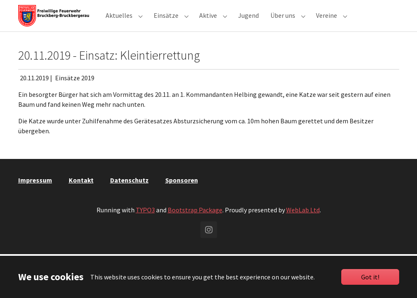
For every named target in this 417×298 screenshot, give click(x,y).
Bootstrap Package (195, 220)
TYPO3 (145, 220)
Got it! (370, 277)
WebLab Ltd (303, 220)
